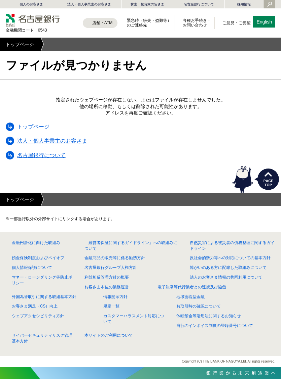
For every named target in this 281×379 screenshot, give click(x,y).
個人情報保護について (32, 267)
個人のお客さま (31, 4)
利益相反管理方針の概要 (106, 277)
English (264, 22)
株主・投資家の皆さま (147, 4)
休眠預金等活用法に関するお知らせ (208, 316)
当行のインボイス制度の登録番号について (214, 325)
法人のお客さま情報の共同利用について (226, 277)
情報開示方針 (115, 296)
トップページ (20, 44)
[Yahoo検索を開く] (269, 5)
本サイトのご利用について (108, 335)
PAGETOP (268, 179)
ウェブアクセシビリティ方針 (38, 316)
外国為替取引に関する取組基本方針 (44, 296)
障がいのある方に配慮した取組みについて (228, 267)
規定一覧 (111, 306)
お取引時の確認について (198, 306)
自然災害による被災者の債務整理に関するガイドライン (232, 245)
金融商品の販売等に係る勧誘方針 (114, 257)
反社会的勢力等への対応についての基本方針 (230, 257)
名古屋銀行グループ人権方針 (110, 267)
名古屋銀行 (33, 20)
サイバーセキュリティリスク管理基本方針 (42, 338)
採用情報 (244, 4)
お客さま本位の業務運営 (106, 287)
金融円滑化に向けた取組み (36, 242)
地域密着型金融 (190, 296)
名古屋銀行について (199, 4)
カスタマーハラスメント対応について (133, 319)
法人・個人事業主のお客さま (89, 4)
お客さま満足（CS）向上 (35, 306)
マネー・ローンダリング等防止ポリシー (42, 280)
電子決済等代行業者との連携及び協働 (191, 287)
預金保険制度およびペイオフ (38, 257)
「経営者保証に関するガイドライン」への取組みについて (130, 245)
